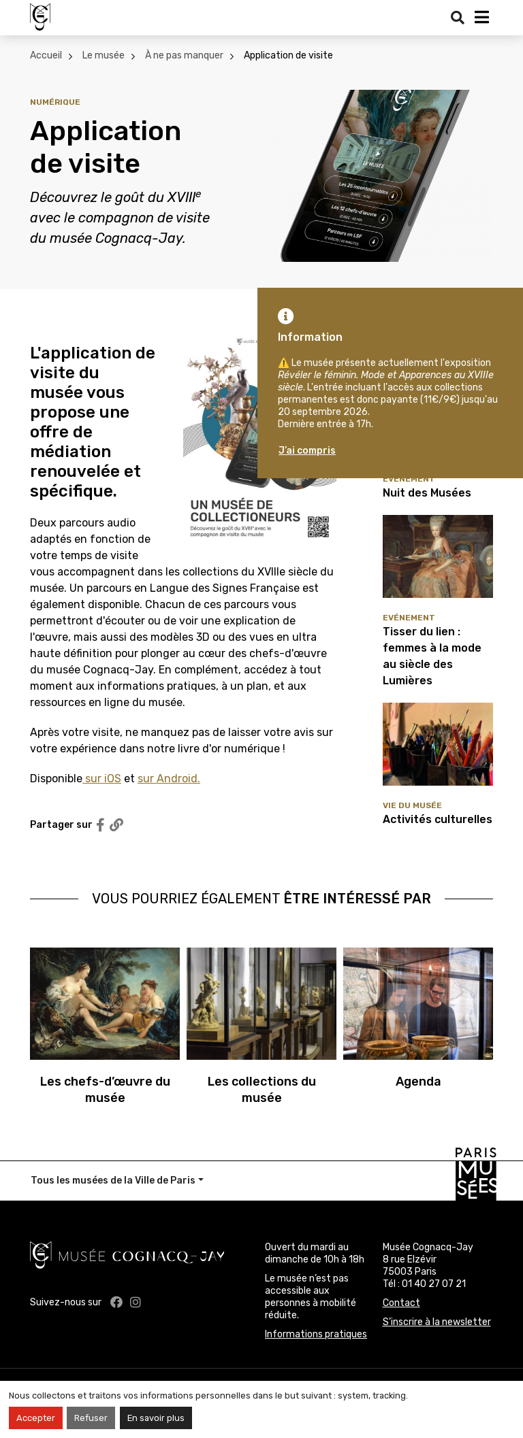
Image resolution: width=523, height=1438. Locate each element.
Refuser (91, 1418)
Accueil (46, 55)
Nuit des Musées (427, 492)
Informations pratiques (316, 1334)
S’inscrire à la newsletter (437, 1322)
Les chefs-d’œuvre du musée (105, 1089)
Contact (401, 1303)
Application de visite (288, 55)
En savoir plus (156, 1418)
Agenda (418, 1081)
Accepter (35, 1418)
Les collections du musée (262, 1089)
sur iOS (101, 778)
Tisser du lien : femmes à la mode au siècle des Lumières (432, 656)
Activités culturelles (437, 819)
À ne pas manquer (184, 55)
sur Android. (169, 778)
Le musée (103, 55)
